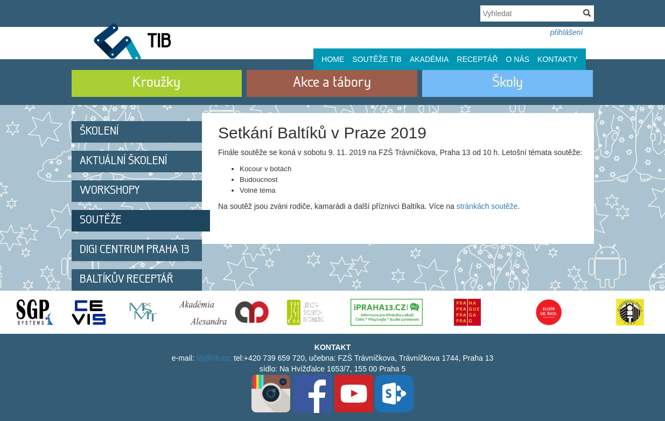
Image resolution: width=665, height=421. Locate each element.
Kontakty (557, 59)
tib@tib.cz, (214, 358)
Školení (99, 131)
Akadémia (429, 59)
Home (332, 59)
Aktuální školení (123, 161)
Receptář (477, 59)
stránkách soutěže (487, 206)
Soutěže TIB (377, 59)
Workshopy (110, 191)
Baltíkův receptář (126, 279)
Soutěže (101, 220)
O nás (518, 59)
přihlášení (566, 32)
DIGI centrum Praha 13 (135, 250)
